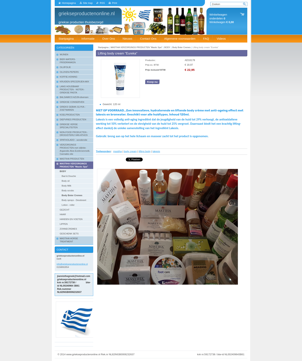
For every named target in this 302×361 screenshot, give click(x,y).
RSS (102, 3)
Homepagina (69, 3)
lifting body (144, 151)
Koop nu (152, 81)
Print (114, 3)
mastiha (117, 151)
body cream (130, 151)
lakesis (156, 151)
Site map (88, 3)
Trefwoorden (103, 151)
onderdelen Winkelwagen (221, 18)
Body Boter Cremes (181, 47)
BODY (167, 47)
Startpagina (103, 47)
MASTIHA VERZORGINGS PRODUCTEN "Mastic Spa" (137, 47)
